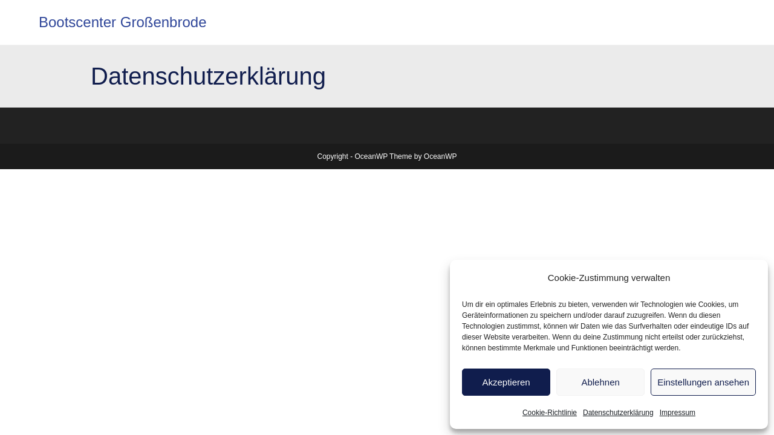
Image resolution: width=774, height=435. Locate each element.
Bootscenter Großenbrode (123, 22)
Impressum (677, 412)
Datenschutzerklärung (618, 412)
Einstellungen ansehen (703, 382)
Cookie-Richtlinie (549, 412)
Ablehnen (600, 382)
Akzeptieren (506, 382)
